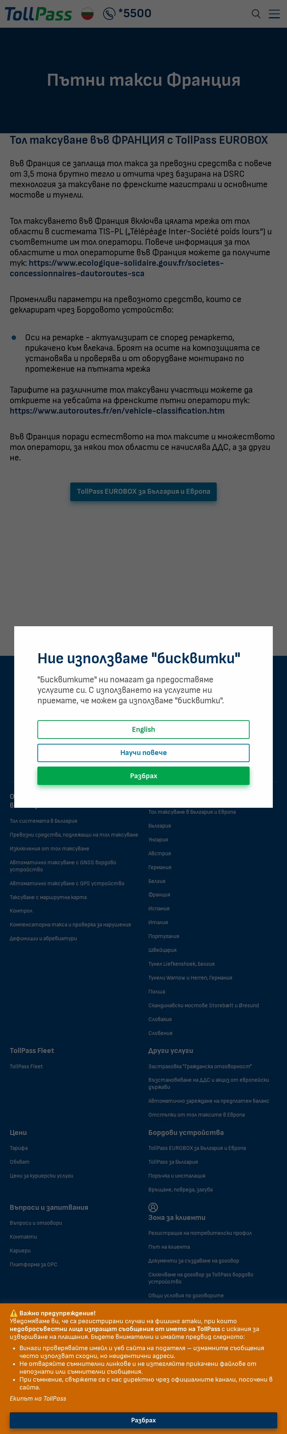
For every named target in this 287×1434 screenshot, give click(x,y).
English (143, 729)
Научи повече (143, 752)
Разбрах (143, 1420)
